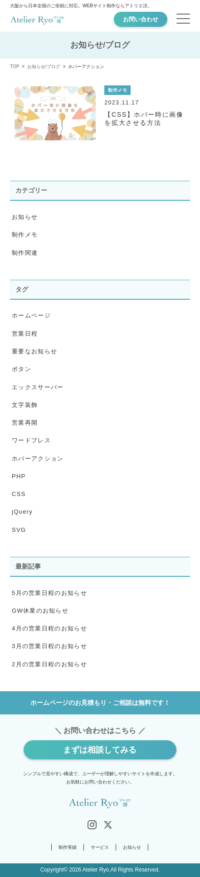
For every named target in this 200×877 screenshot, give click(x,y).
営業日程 (25, 333)
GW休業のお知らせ (40, 610)
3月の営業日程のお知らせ (49, 646)
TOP (14, 66)
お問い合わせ (140, 19)
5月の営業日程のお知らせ (49, 593)
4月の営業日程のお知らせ (49, 628)
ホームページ (31, 315)
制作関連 (25, 252)
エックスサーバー (37, 387)
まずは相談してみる (100, 749)
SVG (19, 529)
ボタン (21, 369)
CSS (19, 494)
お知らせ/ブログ (43, 66)
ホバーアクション (37, 458)
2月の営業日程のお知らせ (49, 664)
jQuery (22, 511)
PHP (19, 476)
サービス (100, 847)
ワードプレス (31, 440)
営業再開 (25, 422)
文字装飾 (25, 404)
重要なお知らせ (34, 351)
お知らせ (25, 216)
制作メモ (25, 234)
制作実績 (68, 847)
